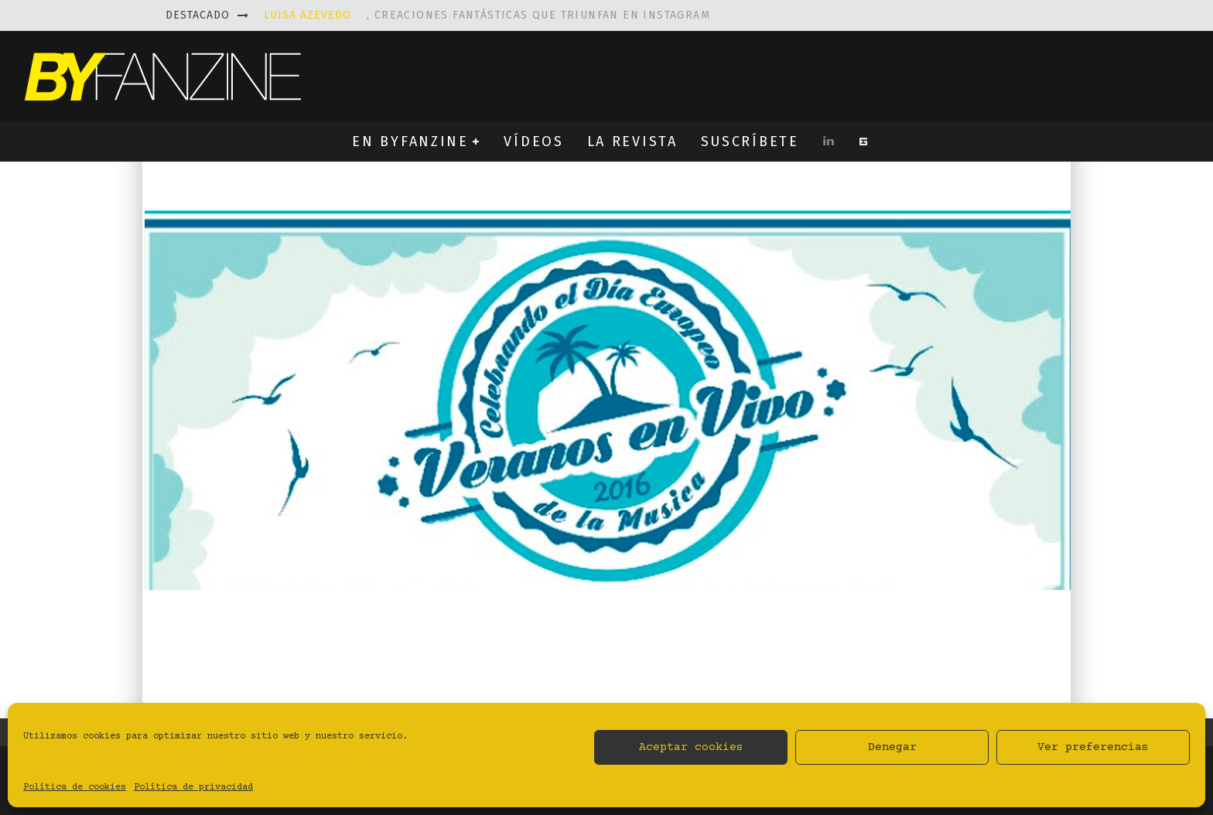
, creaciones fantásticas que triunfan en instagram (487, 15)
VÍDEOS (533, 141)
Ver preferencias (1093, 747)
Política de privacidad (193, 788)
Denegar (892, 747)
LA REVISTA (632, 141)
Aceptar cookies (691, 747)
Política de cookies (74, 788)
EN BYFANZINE (410, 141)
